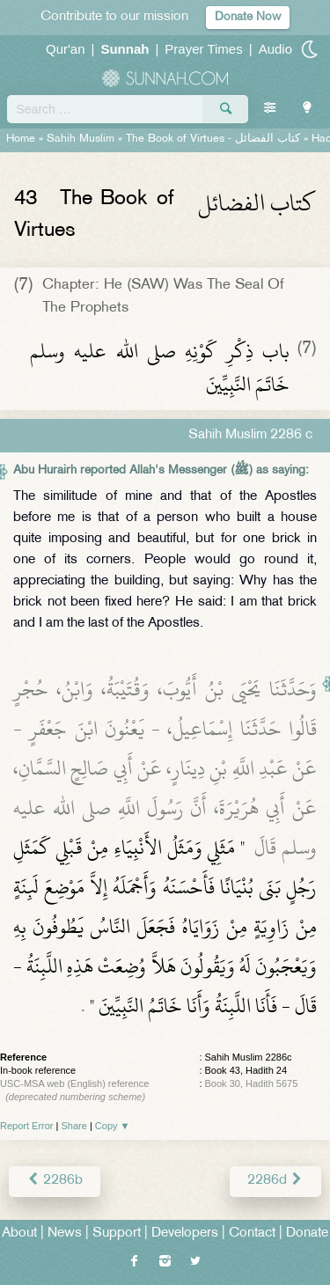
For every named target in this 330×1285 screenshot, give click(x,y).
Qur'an (65, 48)
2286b (54, 1180)
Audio (275, 48)
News (65, 1233)
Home (20, 139)
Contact (252, 1233)
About (19, 1233)
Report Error (27, 1125)
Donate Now (248, 17)
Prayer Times (203, 48)
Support (116, 1233)
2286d (275, 1180)
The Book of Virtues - (213, 139)
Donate (307, 1233)
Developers (184, 1233)
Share (74, 1125)
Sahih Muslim (80, 139)
